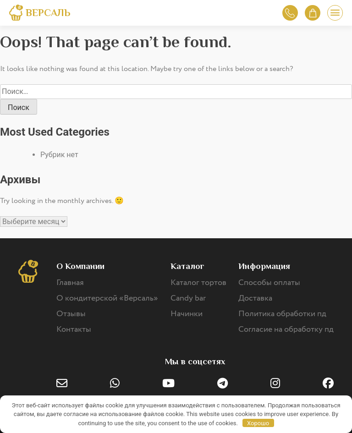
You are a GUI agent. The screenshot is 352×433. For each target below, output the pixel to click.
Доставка (255, 298)
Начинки (186, 314)
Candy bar (188, 298)
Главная (70, 283)
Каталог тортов (198, 283)
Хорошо (258, 423)
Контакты (73, 329)
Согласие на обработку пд (286, 329)
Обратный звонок (290, 13)
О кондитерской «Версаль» (107, 298)
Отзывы (71, 314)
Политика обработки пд (282, 314)
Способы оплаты (269, 283)
